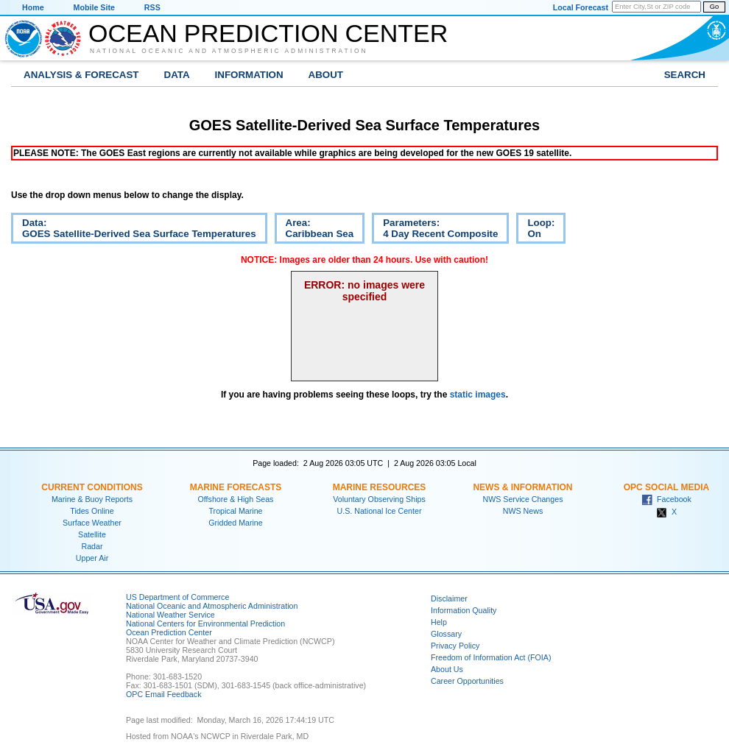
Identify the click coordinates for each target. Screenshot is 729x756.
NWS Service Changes (523, 499)
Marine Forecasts (236, 487)
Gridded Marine (235, 522)
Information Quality (463, 610)
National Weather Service (170, 614)
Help (439, 622)
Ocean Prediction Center (268, 33)
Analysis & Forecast (81, 74)
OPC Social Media (666, 487)
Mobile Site (94, 7)
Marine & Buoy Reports (92, 499)
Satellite (92, 534)
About (326, 74)
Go (714, 6)
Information (249, 74)
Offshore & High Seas (236, 499)
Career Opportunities (467, 680)
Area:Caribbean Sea (314, 230)
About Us (447, 669)
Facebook (666, 499)
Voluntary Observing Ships (379, 499)
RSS (152, 7)
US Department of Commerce (177, 597)
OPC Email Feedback (163, 694)
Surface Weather (92, 522)
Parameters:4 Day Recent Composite (435, 230)
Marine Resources (379, 487)
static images (478, 394)
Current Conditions (91, 487)
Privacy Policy (455, 645)
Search (684, 74)
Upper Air (92, 558)
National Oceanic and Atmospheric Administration (229, 50)
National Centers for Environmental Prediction (205, 623)
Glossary (446, 633)
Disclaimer (449, 598)
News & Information (522, 487)
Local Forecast (580, 7)
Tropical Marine (235, 510)
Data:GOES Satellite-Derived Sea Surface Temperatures (133, 230)
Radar (91, 546)
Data (177, 74)
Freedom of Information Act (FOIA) (491, 657)
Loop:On (535, 230)
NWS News (523, 510)
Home (33, 7)
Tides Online (91, 510)
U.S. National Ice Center (379, 510)
